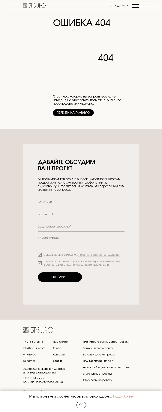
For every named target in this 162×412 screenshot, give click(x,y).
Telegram (29, 361)
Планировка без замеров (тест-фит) (106, 342)
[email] (81, 214)
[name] (81, 202)
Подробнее (123, 396)
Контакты (59, 354)
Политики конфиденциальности (99, 255)
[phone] (81, 226)
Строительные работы (97, 380)
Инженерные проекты (97, 374)
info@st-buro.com (34, 348)
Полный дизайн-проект (98, 361)
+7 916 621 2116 (118, 6)
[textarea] (81, 242)
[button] (145, 6)
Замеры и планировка (98, 348)
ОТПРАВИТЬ (59, 277)
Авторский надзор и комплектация (106, 367)
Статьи (57, 361)
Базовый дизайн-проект (99, 354)
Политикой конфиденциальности (87, 265)
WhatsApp (30, 354)
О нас (57, 348)
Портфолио (60, 342)
